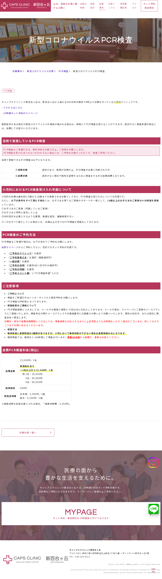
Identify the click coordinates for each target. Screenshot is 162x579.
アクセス (134, 6)
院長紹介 (92, 6)
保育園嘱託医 (123, 6)
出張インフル (111, 6)
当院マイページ (10, 247)
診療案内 (101, 6)
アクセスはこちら (12, 107)
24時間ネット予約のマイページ (20, 113)
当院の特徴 (83, 6)
